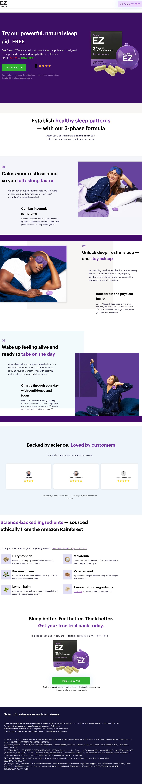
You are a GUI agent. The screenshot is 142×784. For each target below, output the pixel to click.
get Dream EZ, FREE (130, 4)
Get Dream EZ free (14, 68)
